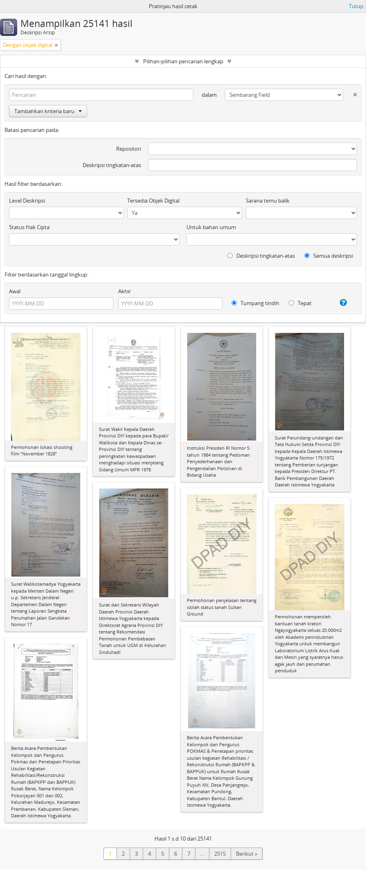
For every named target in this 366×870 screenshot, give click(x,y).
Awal (14, 291)
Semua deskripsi (328, 255)
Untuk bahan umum (211, 227)
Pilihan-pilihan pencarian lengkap (183, 61)
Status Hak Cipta (29, 227)
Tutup (356, 6)
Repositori (128, 148)
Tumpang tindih (255, 303)
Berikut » (246, 853)
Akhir (124, 291)
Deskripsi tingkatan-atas (112, 165)
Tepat (300, 303)
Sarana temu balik (268, 200)
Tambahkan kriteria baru (48, 111)
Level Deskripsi (27, 200)
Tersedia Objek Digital (153, 200)
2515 (220, 853)
